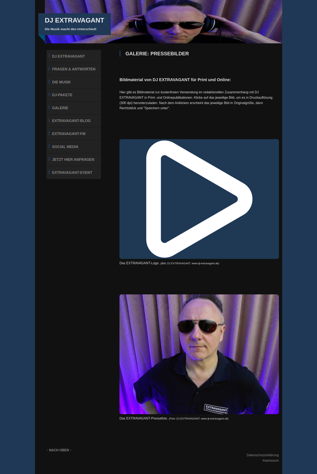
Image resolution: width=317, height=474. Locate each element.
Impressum (270, 460)
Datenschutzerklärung (263, 455)
